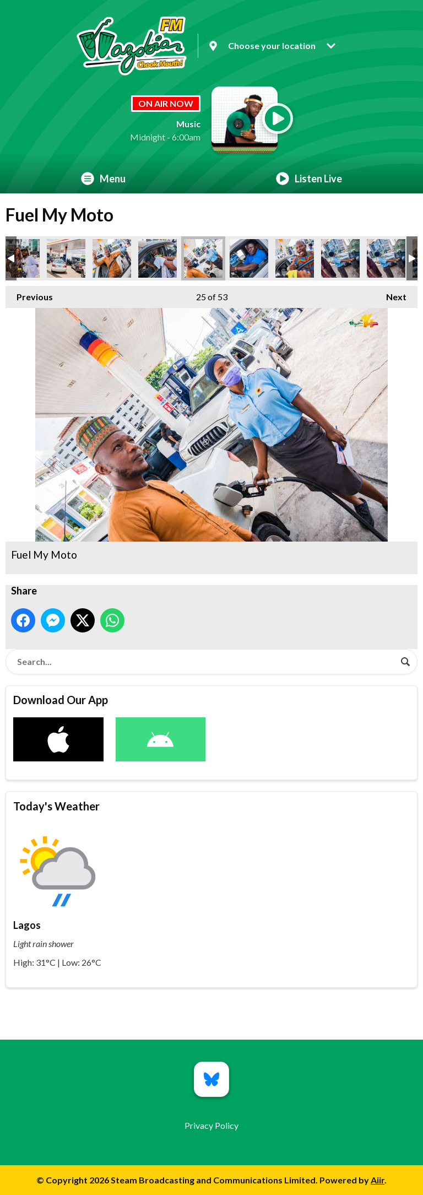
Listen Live (309, 178)
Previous (29, 294)
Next (390, 294)
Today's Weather (56, 806)
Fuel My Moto (20, 258)
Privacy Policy (211, 1125)
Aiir (377, 1180)
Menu (103, 178)
